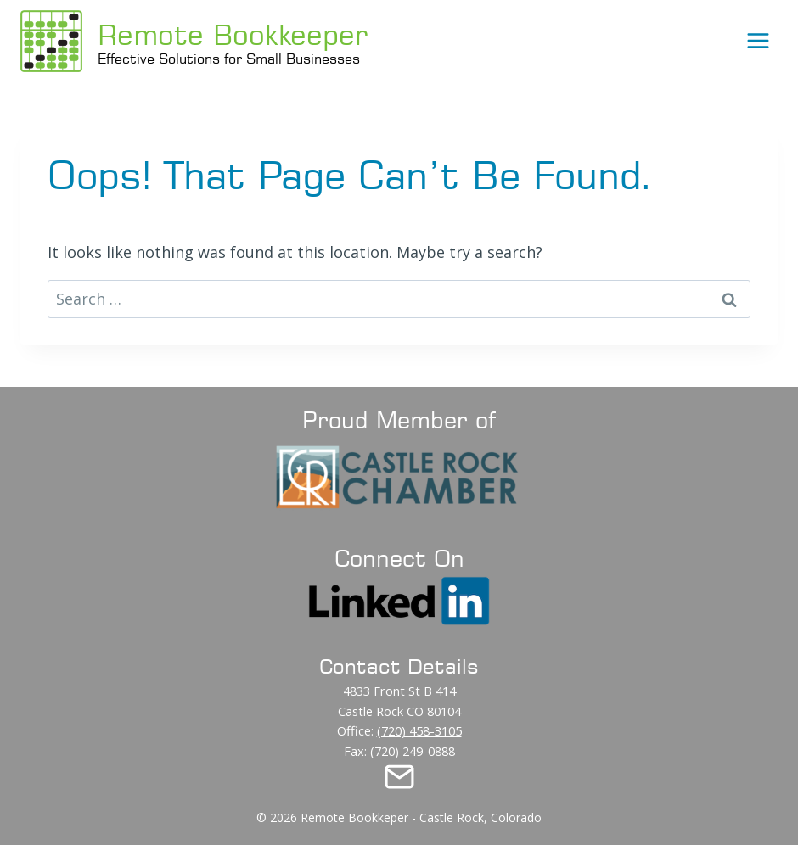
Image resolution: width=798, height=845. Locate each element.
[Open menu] (758, 40)
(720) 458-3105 (419, 730)
